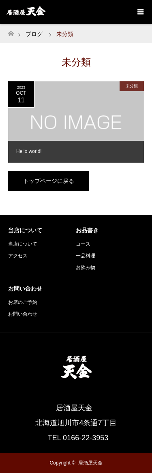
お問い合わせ (22, 314)
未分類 (132, 86)
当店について (22, 244)
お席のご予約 (22, 302)
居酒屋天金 (90, 463)
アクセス (18, 256)
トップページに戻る (48, 181)
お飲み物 (85, 267)
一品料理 (85, 256)
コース (83, 244)
